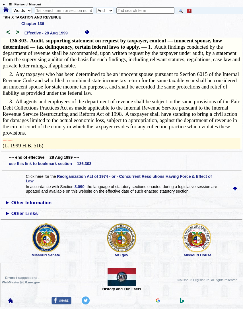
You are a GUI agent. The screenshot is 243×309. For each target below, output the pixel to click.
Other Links (24, 213)
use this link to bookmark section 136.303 (50, 163)
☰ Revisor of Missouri (23, 4)
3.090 (80, 186)
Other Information (31, 202)
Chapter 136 (32, 23)
